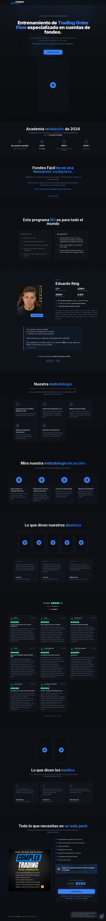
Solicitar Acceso (53, 52)
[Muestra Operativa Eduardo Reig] (101, 916)
